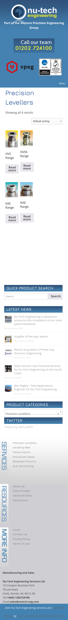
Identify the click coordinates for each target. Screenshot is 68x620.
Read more (12, 168)
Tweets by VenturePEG (18, 426)
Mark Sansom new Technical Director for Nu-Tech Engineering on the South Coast (38, 369)
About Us (19, 486)
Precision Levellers (25, 442)
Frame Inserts (21, 452)
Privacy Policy (21, 538)
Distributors (20, 500)
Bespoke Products (24, 461)
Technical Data (22, 495)
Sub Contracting (23, 465)
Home (16, 529)
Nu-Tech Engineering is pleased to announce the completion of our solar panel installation (38, 320)
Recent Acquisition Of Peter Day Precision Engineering (34, 351)
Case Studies (21, 490)
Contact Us (20, 534)
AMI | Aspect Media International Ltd (40, 616)
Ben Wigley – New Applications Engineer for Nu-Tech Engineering (35, 387)
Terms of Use (21, 543)
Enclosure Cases (24, 456)
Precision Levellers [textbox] (32, 413)
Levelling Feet (21, 447)
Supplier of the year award (31, 336)
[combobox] (33, 411)
